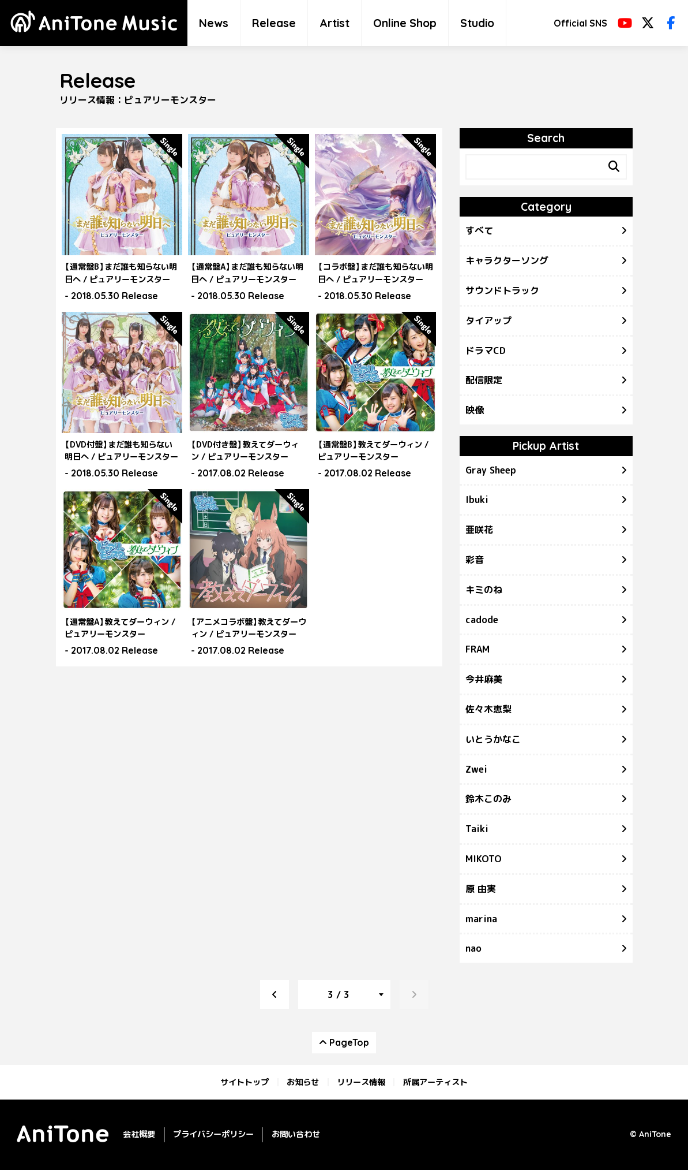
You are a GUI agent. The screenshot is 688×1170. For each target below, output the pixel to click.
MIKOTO (483, 858)
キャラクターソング (506, 260)
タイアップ (488, 320)
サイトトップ (244, 1082)
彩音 (474, 559)
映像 (474, 410)
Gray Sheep (490, 470)
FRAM (477, 649)
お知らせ (303, 1082)
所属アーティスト (435, 1082)
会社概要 (139, 1134)
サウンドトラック (502, 290)
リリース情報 (361, 1082)
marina (481, 918)
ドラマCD (485, 350)
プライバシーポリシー (213, 1134)
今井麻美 (483, 679)
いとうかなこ (493, 739)
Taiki (476, 828)
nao (473, 948)
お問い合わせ (296, 1134)
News (213, 23)
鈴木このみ (488, 798)
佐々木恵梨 (488, 709)
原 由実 (480, 888)
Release (274, 23)
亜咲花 (479, 529)
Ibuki (476, 499)
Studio (477, 23)
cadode (481, 619)
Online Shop (405, 23)
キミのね (483, 589)
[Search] (614, 166)
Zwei (476, 769)
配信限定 (483, 380)
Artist (334, 23)
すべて (479, 230)
